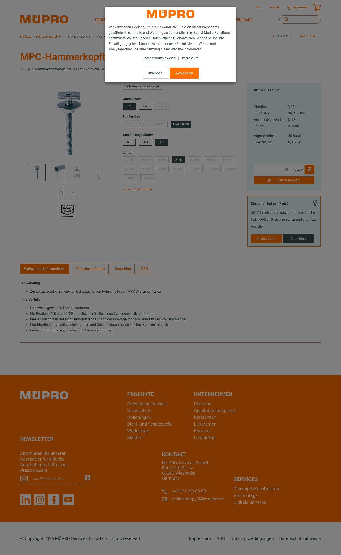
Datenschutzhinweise (158, 58)
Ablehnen (155, 73)
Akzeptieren (184, 73)
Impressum (190, 58)
